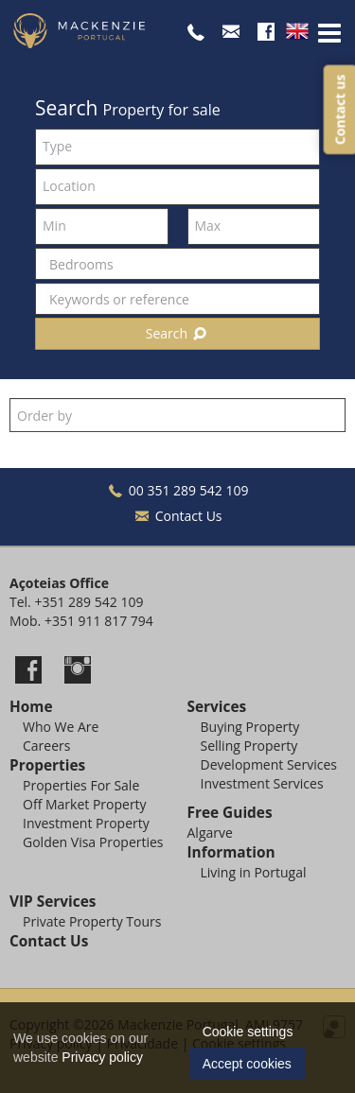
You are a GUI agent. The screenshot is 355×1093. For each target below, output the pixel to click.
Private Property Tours (92, 921)
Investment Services (262, 783)
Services (217, 707)
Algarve (210, 832)
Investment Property (86, 823)
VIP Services (52, 901)
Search (178, 333)
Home (31, 707)
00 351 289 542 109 (178, 490)
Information (231, 852)
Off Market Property (85, 804)
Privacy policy (102, 1057)
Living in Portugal (254, 872)
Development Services (269, 764)
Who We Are (60, 727)
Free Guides (230, 813)
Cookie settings (248, 1031)
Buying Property (250, 727)
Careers (46, 746)
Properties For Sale (81, 785)
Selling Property (249, 746)
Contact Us (177, 516)
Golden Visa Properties (93, 842)
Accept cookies (247, 1063)
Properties (47, 765)
